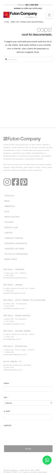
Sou (6, 397)
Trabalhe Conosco (14, 238)
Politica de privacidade (16, 254)
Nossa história (12, 217)
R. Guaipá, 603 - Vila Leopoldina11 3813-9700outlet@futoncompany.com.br (17, 319)
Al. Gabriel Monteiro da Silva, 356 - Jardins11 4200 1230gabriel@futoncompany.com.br (19, 289)
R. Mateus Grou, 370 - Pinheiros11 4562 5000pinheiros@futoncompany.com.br (15, 273)
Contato (9, 233)
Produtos (9, 196)
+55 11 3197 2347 (31, 5)
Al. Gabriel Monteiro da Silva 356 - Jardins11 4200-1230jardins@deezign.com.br (18, 335)
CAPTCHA (7, 425)
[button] (49, 15)
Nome (7, 383)
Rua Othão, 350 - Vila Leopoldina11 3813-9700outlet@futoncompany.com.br (24, 304)
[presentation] (26, 434)
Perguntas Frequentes (16, 243)
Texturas (9, 222)
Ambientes (10, 206)
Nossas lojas (11, 228)
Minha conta (11, 259)
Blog (7, 212)
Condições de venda (14, 249)
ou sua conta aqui (28, 8)
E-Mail (8, 411)
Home (6, 22)
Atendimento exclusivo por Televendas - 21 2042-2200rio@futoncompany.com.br (18, 365)
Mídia (7, 201)
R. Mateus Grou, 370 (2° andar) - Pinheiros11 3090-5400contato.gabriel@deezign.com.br (19, 350)
